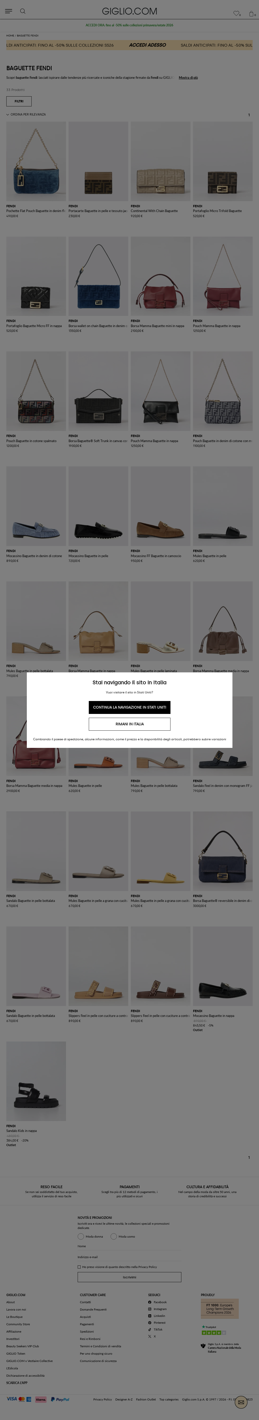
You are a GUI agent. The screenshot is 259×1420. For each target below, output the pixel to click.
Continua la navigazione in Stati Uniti (129, 707)
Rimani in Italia (130, 724)
